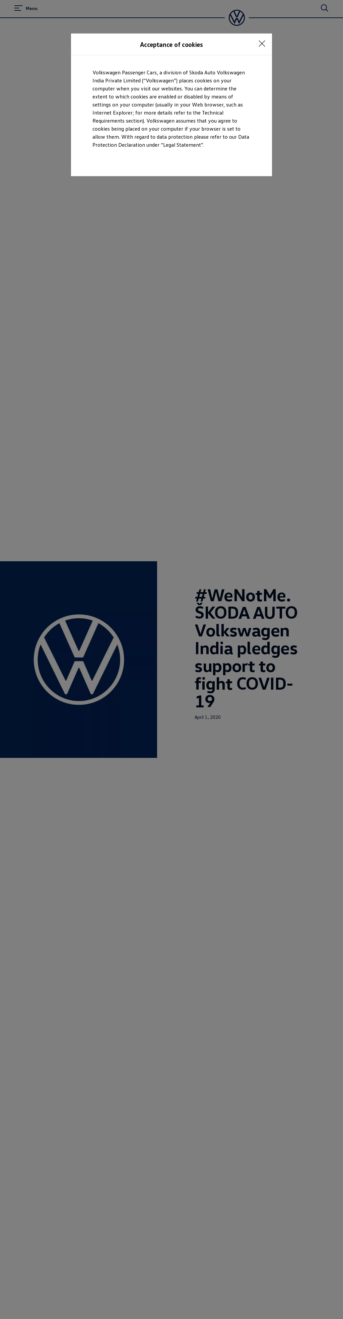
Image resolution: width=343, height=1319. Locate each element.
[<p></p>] (262, 43)
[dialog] (171, 659)
